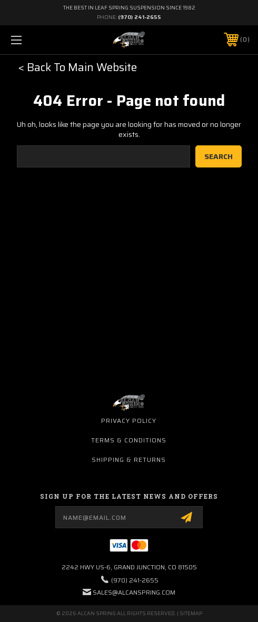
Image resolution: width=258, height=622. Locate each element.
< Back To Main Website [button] (77, 67)
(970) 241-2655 (139, 17)
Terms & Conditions (128, 440)
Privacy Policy (128, 421)
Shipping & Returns (129, 460)
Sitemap (191, 613)
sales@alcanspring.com (134, 592)
